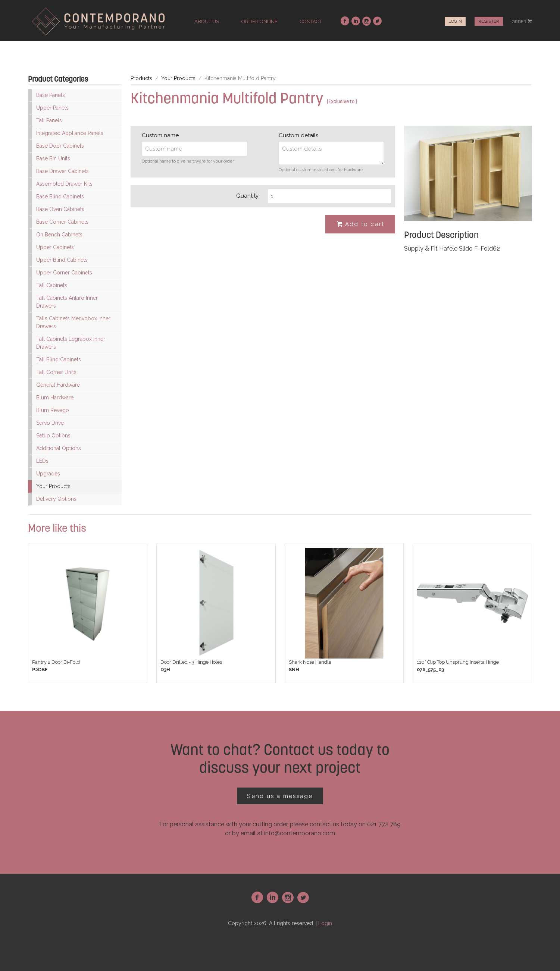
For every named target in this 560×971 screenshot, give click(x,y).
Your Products (53, 486)
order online (259, 21)
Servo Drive (50, 423)
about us (206, 21)
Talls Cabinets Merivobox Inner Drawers (73, 322)
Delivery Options (56, 499)
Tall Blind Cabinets (58, 359)
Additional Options (58, 448)
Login (455, 21)
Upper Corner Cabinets (64, 273)
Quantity (247, 195)
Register (488, 21)
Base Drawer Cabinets (62, 171)
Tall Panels (49, 120)
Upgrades (48, 474)
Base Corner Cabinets (62, 222)
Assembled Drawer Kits (64, 184)
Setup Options (53, 436)
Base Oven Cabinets (60, 209)
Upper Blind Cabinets (62, 260)
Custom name (160, 135)
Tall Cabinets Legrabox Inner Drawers (70, 343)
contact (311, 21)
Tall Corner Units (56, 372)
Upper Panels (52, 108)
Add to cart (360, 224)
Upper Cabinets (55, 247)
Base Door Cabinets (60, 146)
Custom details (298, 135)
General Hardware (58, 385)
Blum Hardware (54, 397)
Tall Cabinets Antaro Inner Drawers (67, 302)
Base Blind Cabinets (60, 196)
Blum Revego (52, 410)
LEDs (42, 461)
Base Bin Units (53, 158)
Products (141, 78)
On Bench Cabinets (59, 235)
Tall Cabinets (51, 285)
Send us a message (280, 796)
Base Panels (50, 95)
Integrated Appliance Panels (69, 133)
